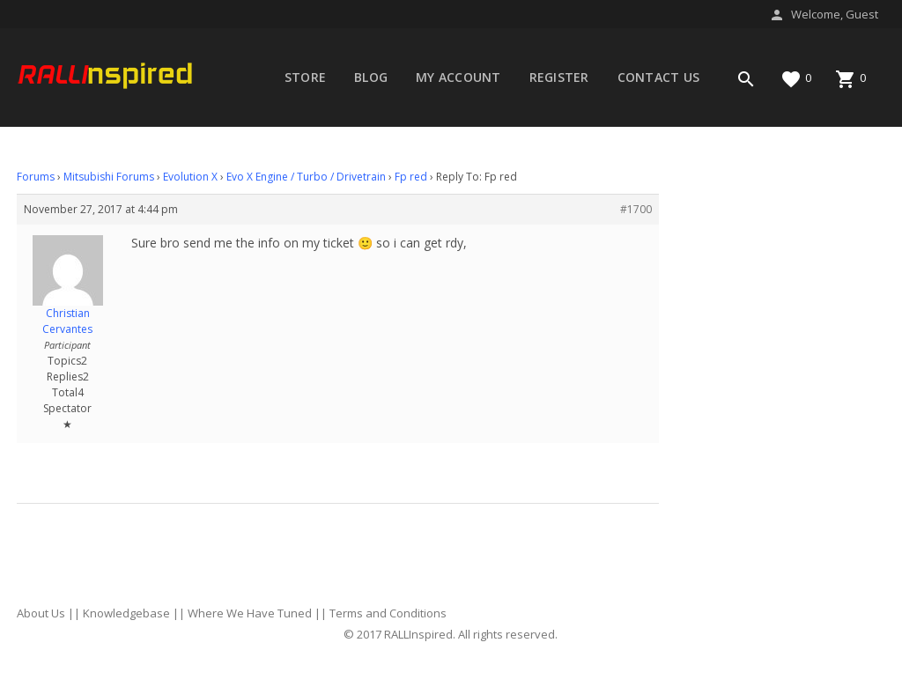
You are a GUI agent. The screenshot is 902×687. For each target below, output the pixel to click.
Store (305, 77)
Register (559, 77)
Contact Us (658, 77)
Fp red (411, 176)
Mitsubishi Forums (108, 176)
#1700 (636, 209)
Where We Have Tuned (250, 613)
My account (458, 77)
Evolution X (190, 176)
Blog (371, 77)
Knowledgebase (126, 613)
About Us (41, 613)
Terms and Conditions (388, 613)
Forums (311, 133)
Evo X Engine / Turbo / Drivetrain (306, 176)
